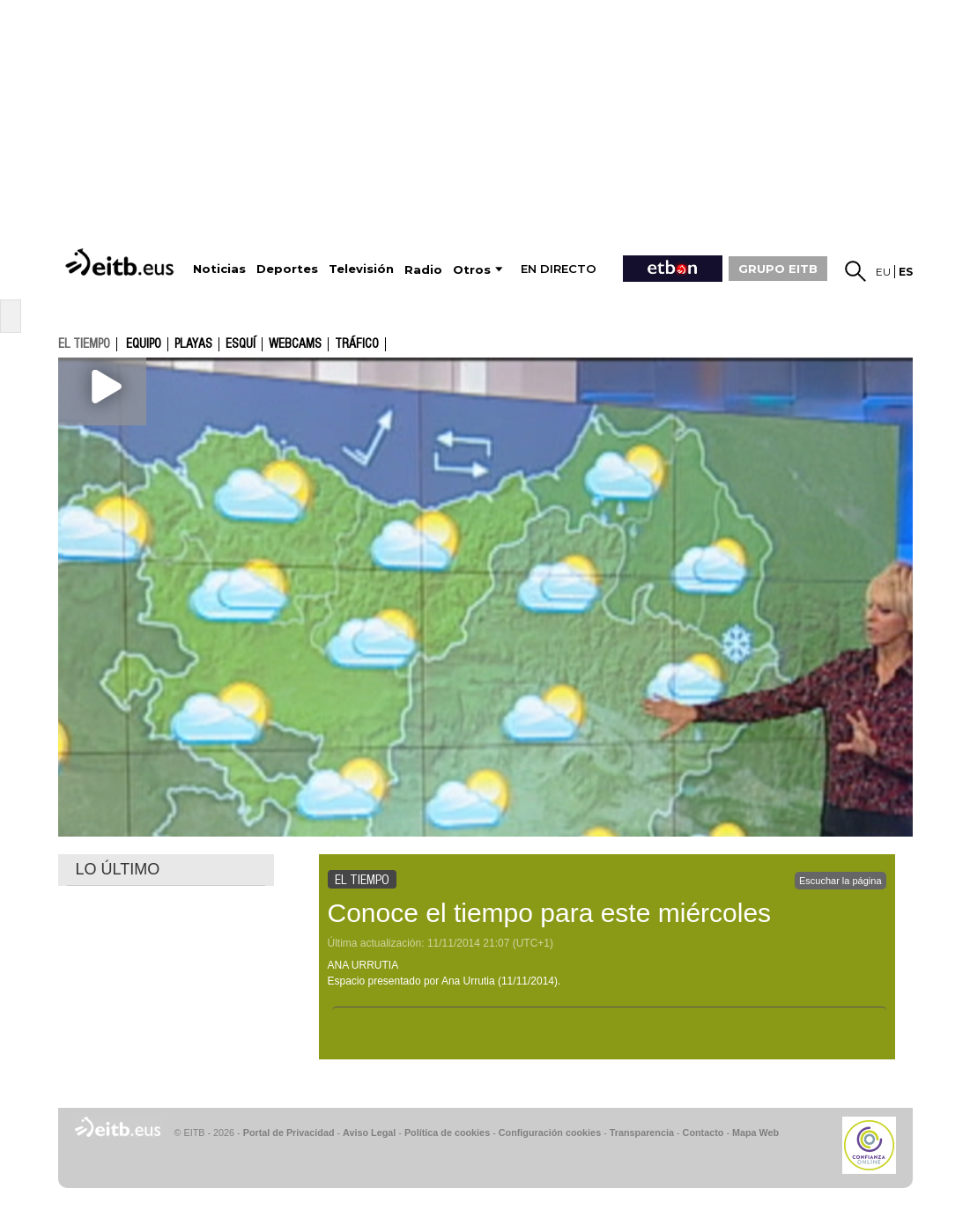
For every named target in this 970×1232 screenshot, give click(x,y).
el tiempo (84, 343)
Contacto (703, 1132)
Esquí (240, 344)
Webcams (295, 344)
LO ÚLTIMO (118, 869)
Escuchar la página (840, 880)
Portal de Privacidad (289, 1132)
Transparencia (642, 1132)
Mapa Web (755, 1132)
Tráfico (357, 344)
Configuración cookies (550, 1132)
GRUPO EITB (778, 269)
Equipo (143, 344)
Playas (193, 344)
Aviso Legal (369, 1132)
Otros (472, 270)
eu (883, 271)
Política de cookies (447, 1132)
